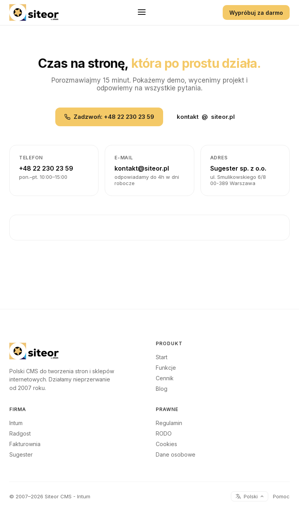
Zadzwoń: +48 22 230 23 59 (109, 116)
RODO (164, 433)
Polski (249, 496)
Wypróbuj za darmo (256, 12)
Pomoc (281, 496)
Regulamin (169, 423)
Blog (161, 388)
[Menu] (142, 12)
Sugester (21, 454)
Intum (16, 423)
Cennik (165, 378)
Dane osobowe (175, 454)
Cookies (166, 444)
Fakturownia (24, 444)
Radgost (20, 433)
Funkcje (166, 367)
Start (161, 357)
